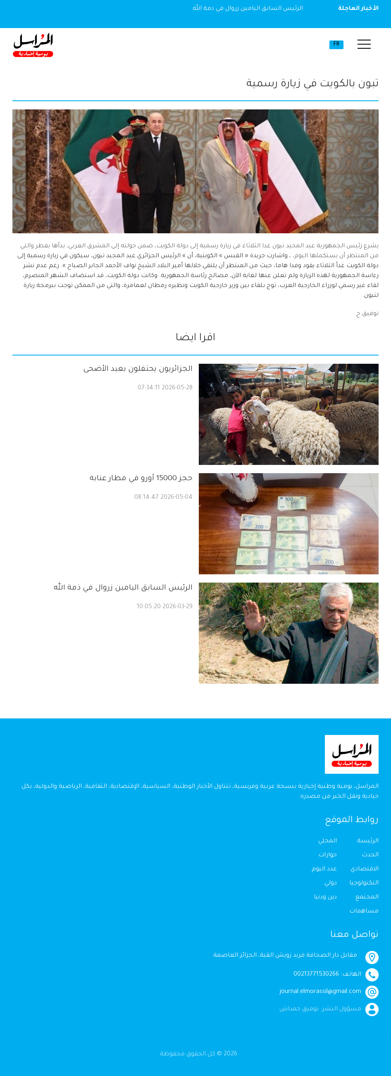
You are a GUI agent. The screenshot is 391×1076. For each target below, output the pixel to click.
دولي (330, 883)
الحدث (370, 855)
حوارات (327, 855)
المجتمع (367, 897)
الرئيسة (368, 841)
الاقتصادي (364, 869)
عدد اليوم (324, 869)
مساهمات (364, 911)
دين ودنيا (325, 897)
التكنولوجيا (364, 883)
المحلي (327, 841)
